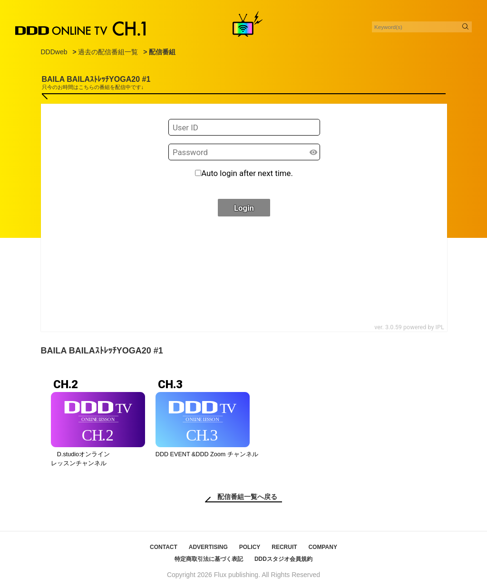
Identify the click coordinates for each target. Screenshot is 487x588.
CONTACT (163, 547)
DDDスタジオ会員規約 (283, 559)
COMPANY (322, 547)
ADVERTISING (208, 547)
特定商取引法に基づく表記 (209, 559)
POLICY (250, 547)
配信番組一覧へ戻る (247, 496)
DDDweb (54, 52)
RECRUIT (284, 547)
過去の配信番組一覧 (108, 52)
